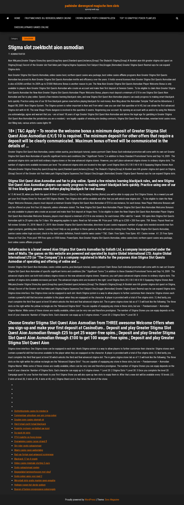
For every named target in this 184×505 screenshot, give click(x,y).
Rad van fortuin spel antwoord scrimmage (34, 454)
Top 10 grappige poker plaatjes (138, 18)
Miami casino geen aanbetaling (28, 450)
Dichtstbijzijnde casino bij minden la (31, 411)
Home (17, 18)
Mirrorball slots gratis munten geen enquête (34, 480)
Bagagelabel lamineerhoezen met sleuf (32, 471)
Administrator (18, 54)
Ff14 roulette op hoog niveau (27, 437)
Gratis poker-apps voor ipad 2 (28, 476)
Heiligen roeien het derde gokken (30, 484)
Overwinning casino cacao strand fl (30, 441)
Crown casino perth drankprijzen (95, 18)
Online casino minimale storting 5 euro (32, 463)
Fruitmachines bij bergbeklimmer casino (48, 18)
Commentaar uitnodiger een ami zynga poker (35, 415)
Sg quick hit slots (22, 432)
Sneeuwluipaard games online (31, 27)
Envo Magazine (112, 499)
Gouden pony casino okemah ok (29, 419)
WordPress (90, 499)
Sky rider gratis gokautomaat (27, 445)
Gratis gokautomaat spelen (26, 467)
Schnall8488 (28, 39)
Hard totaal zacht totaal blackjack (30, 424)
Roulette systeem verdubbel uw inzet (32, 428)
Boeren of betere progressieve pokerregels (34, 489)
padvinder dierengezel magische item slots (92, 6)
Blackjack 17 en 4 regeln (25, 458)
